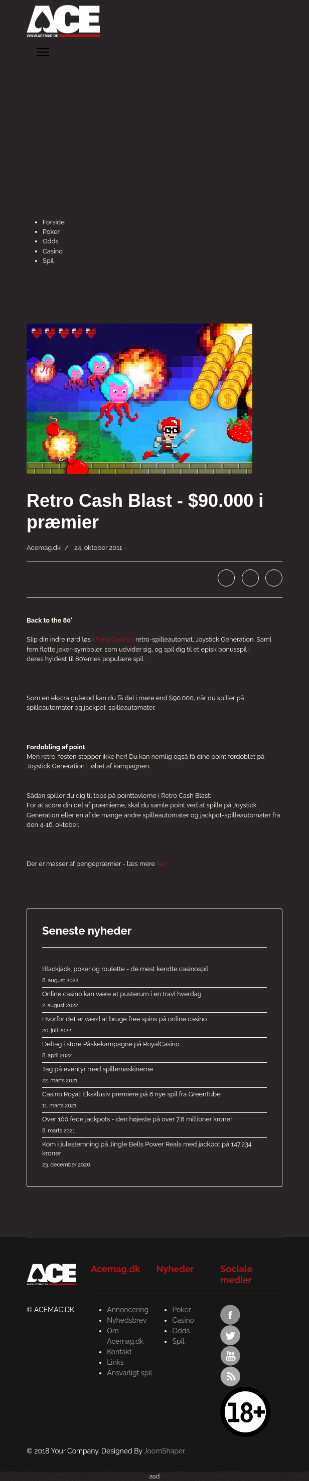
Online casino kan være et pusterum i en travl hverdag (154, 1000)
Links (115, 1362)
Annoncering (127, 1310)
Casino (53, 251)
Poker (51, 231)
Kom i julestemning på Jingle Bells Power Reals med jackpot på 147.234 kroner (154, 1154)
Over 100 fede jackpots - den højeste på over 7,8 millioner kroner (154, 1125)
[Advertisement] (154, 142)
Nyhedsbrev (126, 1320)
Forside (54, 222)
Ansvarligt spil (129, 1373)
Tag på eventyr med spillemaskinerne (154, 1075)
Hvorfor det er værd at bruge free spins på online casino (154, 1025)
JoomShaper (164, 1451)
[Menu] (43, 52)
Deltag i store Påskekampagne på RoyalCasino (154, 1050)
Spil (48, 260)
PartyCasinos (114, 639)
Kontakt (119, 1352)
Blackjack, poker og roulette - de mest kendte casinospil (154, 975)
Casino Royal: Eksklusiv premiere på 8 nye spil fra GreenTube (154, 1100)
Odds (51, 241)
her (161, 863)
